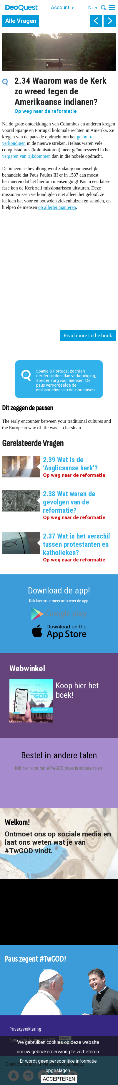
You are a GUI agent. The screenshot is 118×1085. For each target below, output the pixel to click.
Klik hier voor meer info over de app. (59, 600)
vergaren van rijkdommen (26, 156)
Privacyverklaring (25, 1029)
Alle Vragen (20, 20)
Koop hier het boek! (77, 690)
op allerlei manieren (57, 207)
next (110, 21)
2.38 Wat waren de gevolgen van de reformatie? (69, 502)
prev (96, 21)
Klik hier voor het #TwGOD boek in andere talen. (59, 768)
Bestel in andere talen (59, 755)
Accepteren (59, 1078)
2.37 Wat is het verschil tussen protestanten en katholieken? (76, 544)
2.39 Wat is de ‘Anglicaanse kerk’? (70, 464)
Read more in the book (88, 335)
